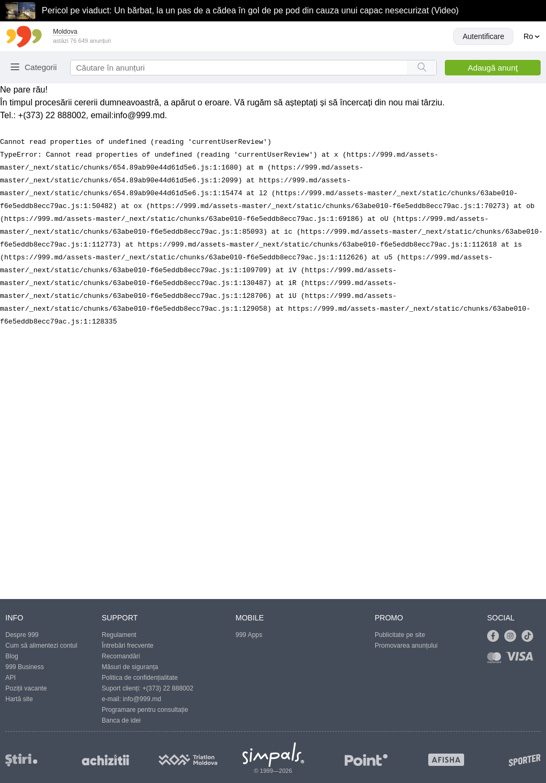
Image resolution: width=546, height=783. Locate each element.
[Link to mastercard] (496, 660)
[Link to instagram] (512, 636)
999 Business (24, 667)
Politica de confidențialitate (140, 677)
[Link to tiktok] (530, 636)
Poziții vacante (26, 688)
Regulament (119, 635)
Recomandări (121, 656)
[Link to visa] (522, 660)
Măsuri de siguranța (130, 667)
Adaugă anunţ (493, 67)
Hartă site (19, 699)
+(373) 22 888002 (167, 688)
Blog (11, 656)
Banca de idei (121, 720)
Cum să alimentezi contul (41, 645)
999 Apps (249, 635)
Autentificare (483, 36)
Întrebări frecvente (128, 645)
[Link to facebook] (495, 636)
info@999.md (138, 115)
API (10, 677)
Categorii (41, 67)
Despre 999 (22, 635)
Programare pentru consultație (145, 709)
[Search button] (421, 67)
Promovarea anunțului (406, 645)
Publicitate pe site (400, 635)
